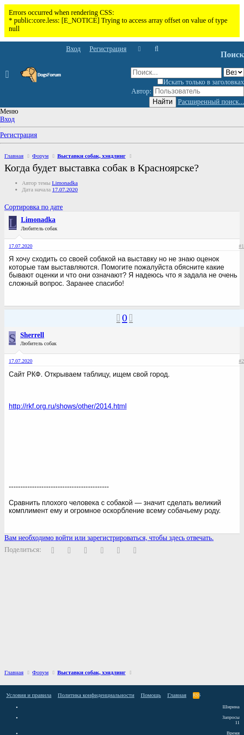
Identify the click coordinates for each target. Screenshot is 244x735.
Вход (7, 119)
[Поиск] (156, 49)
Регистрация (18, 135)
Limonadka (65, 183)
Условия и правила (29, 695)
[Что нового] (139, 49)
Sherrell (32, 335)
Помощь (151, 695)
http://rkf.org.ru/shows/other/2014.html (67, 406)
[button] (10, 74)
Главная (177, 695)
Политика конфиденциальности (96, 695)
